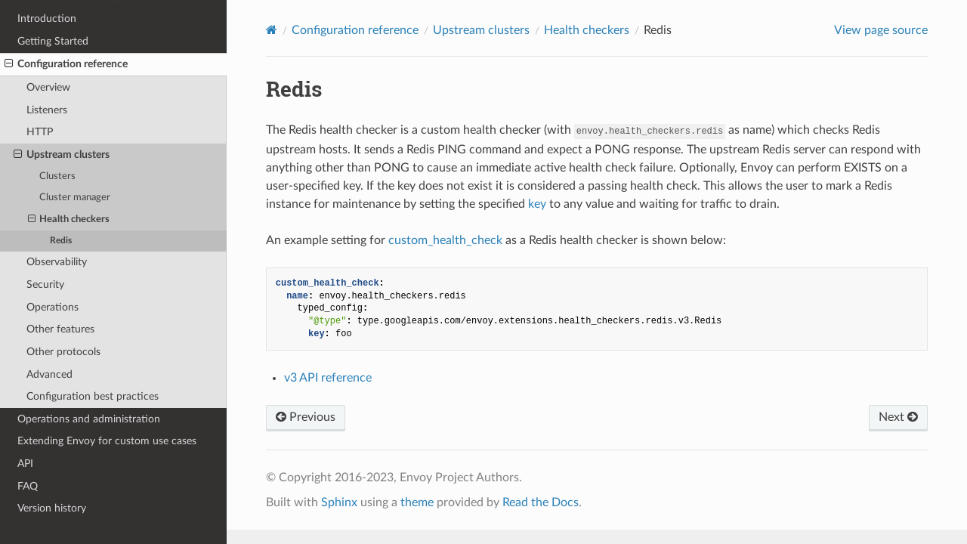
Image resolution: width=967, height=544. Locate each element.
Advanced (49, 374)
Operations (52, 307)
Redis (61, 240)
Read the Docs (540, 502)
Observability (56, 261)
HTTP (39, 132)
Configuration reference (66, 64)
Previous (305, 417)
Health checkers (69, 220)
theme (417, 502)
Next (898, 417)
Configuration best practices (92, 396)
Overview (48, 87)
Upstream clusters (62, 155)
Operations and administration (88, 419)
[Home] (271, 29)
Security (45, 284)
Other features (60, 329)
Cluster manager (74, 197)
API (25, 463)
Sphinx (339, 502)
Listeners (46, 110)
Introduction (46, 18)
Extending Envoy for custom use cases (106, 441)
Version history (51, 508)
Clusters (57, 176)
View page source (881, 30)
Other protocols (63, 351)
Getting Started (52, 41)
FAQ (27, 486)
